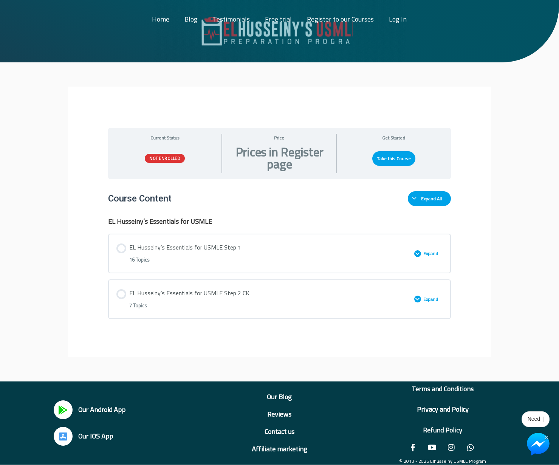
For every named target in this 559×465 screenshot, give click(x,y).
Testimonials (231, 19)
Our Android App (101, 409)
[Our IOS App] (63, 436)
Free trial (278, 19)
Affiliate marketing (279, 449)
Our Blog (279, 397)
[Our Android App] (63, 409)
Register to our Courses (340, 19)
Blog (191, 19)
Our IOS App (95, 436)
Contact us (279, 431)
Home (160, 19)
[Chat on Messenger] (538, 444)
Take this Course (394, 158)
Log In (398, 19)
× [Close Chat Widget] (546, 436)
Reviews (279, 414)
